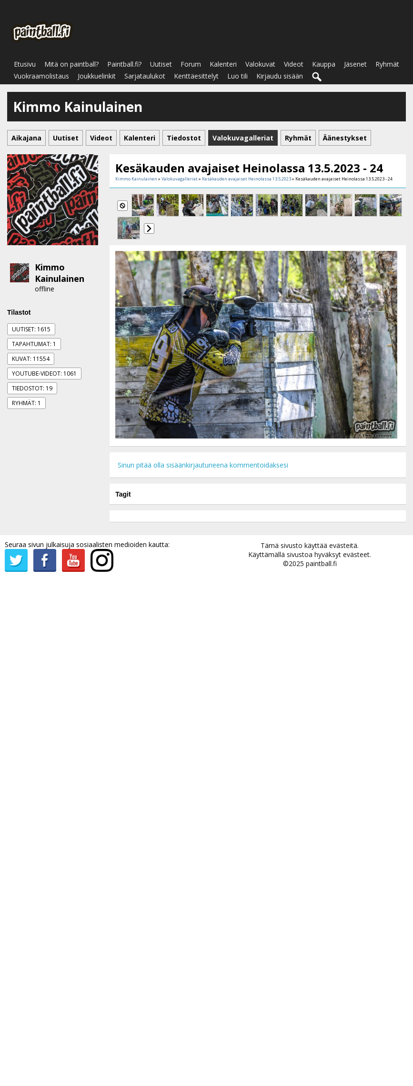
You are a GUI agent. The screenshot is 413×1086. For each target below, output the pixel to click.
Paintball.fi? (124, 64)
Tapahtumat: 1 (34, 344)
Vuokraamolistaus (41, 75)
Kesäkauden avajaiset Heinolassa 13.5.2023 (246, 179)
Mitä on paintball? (71, 64)
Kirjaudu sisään (279, 75)
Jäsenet (355, 64)
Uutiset (161, 64)
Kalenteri (223, 64)
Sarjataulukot (144, 75)
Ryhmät (387, 64)
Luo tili (237, 75)
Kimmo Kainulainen (59, 272)
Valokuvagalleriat (179, 179)
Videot (293, 64)
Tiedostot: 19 (32, 388)
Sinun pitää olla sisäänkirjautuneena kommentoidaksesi (203, 464)
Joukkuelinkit (97, 75)
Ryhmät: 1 (26, 403)
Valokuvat (260, 64)
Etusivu (25, 64)
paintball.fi (321, 563)
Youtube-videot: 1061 (44, 373)
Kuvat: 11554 (31, 359)
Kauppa (323, 64)
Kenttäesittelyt (196, 75)
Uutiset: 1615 (31, 329)
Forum (191, 64)
